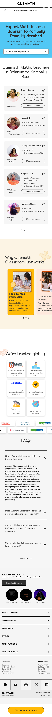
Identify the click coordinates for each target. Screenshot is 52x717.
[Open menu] (48, 3)
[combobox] (23, 51)
